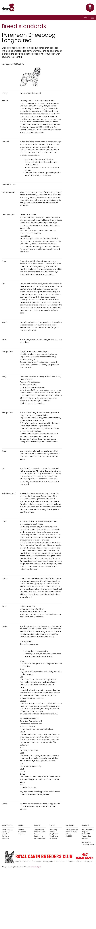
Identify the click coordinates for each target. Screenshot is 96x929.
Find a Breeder (39, 830)
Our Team (5, 836)
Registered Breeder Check (39, 835)
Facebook (5, 838)
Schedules (53, 838)
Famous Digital (36, 867)
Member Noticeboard (22, 831)
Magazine (21, 834)
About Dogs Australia (6, 833)
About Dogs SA (7, 830)
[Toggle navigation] (89, 17)
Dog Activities (54, 834)
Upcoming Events (53, 831)
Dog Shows (54, 836)
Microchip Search (40, 838)
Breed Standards (40, 832)
